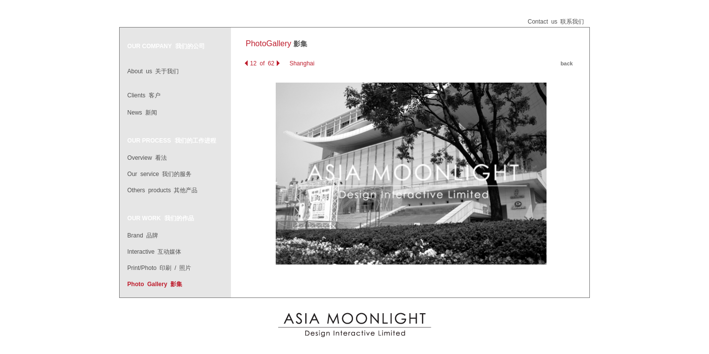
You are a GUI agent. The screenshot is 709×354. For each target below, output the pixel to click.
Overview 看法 (147, 157)
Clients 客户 (144, 95)
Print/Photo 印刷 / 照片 (160, 268)
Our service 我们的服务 (160, 174)
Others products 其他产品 (163, 190)
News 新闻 (142, 112)
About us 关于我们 (153, 71)
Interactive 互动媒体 (155, 251)
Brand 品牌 (143, 235)
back (566, 63)
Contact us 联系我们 (556, 21)
